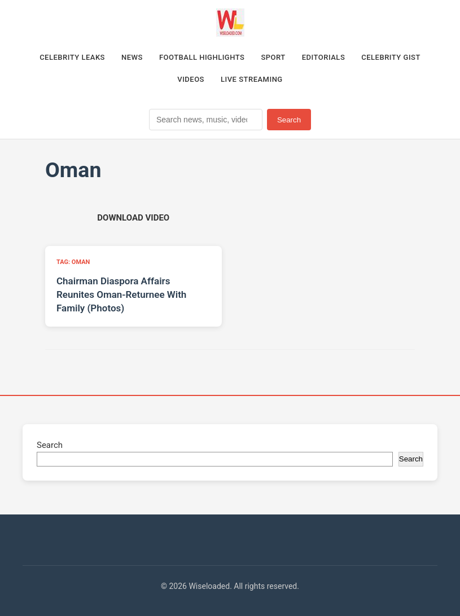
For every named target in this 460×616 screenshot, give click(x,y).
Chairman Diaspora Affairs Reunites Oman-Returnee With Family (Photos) (121, 294)
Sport (273, 57)
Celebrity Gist (390, 57)
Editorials (323, 57)
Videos (190, 79)
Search (289, 120)
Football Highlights (202, 57)
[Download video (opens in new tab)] (133, 218)
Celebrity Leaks (72, 57)
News (132, 57)
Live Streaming (252, 79)
